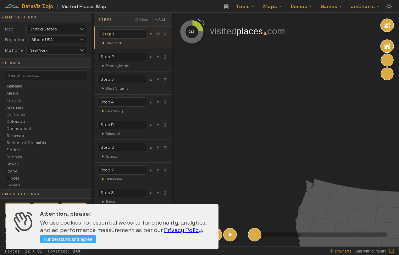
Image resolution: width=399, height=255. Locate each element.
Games (331, 6)
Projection (15, 39)
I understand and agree (68, 239)
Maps (272, 6)
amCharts (365, 6)
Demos (301, 6)
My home (14, 50)
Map (9, 29)
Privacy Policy (183, 230)
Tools (245, 6)
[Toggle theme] (389, 6)
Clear (141, 19)
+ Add (160, 19)
